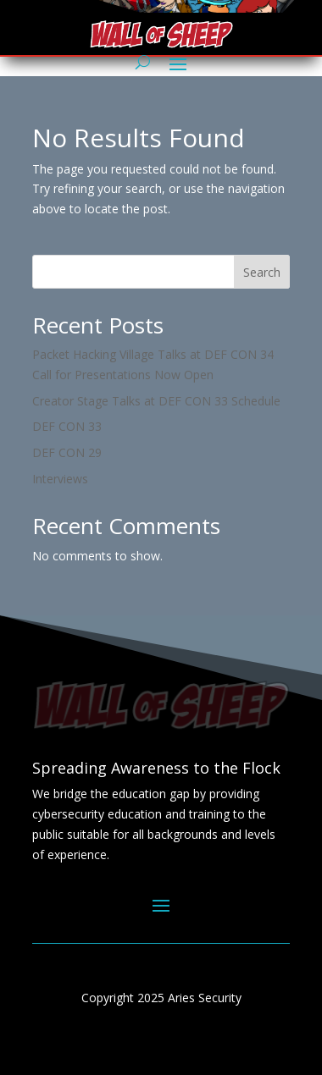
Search (261, 272)
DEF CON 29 (67, 452)
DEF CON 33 (67, 426)
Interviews (60, 479)
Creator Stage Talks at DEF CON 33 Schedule (156, 401)
